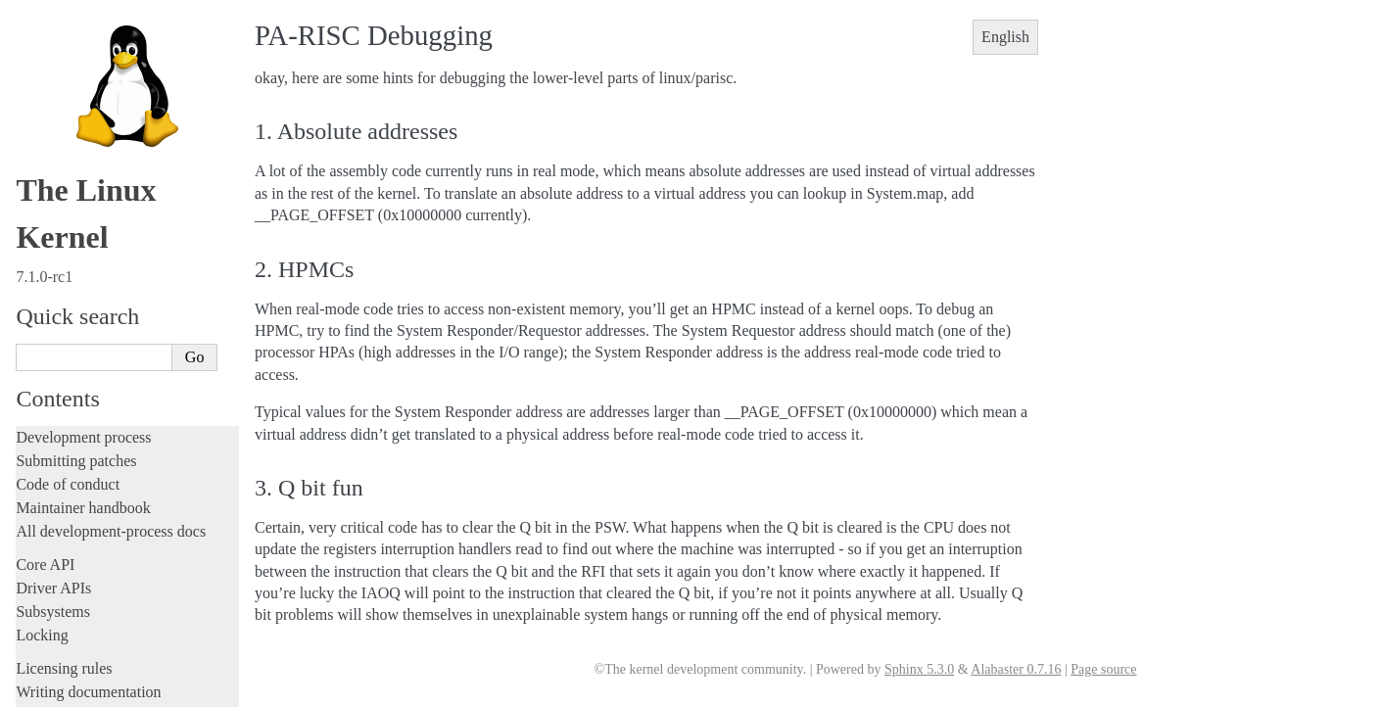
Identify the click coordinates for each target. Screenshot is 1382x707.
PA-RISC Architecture (96, 417)
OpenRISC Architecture (96, 396)
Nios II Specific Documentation (118, 376)
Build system (57, 67)
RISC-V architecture (87, 517)
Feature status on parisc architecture (133, 476)
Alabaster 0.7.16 (1016, 669)
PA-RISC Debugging (98, 438)
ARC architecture (78, 250)
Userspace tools (65, 114)
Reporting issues (67, 90)
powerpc (53, 495)
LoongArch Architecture (98, 312)
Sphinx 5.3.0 (919, 669)
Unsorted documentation (93, 653)
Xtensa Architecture (85, 622)
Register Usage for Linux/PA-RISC (132, 456)
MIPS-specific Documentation (114, 354)
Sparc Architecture (81, 580)
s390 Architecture (78, 537)
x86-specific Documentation (108, 601)
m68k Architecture (81, 334)
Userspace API (62, 137)
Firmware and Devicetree (95, 194)
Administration (63, 43)
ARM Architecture (81, 270)
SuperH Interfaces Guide (98, 559)
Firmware (46, 171)
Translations (54, 687)
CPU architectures (77, 227)
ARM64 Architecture (88, 292)
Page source (1103, 669)
